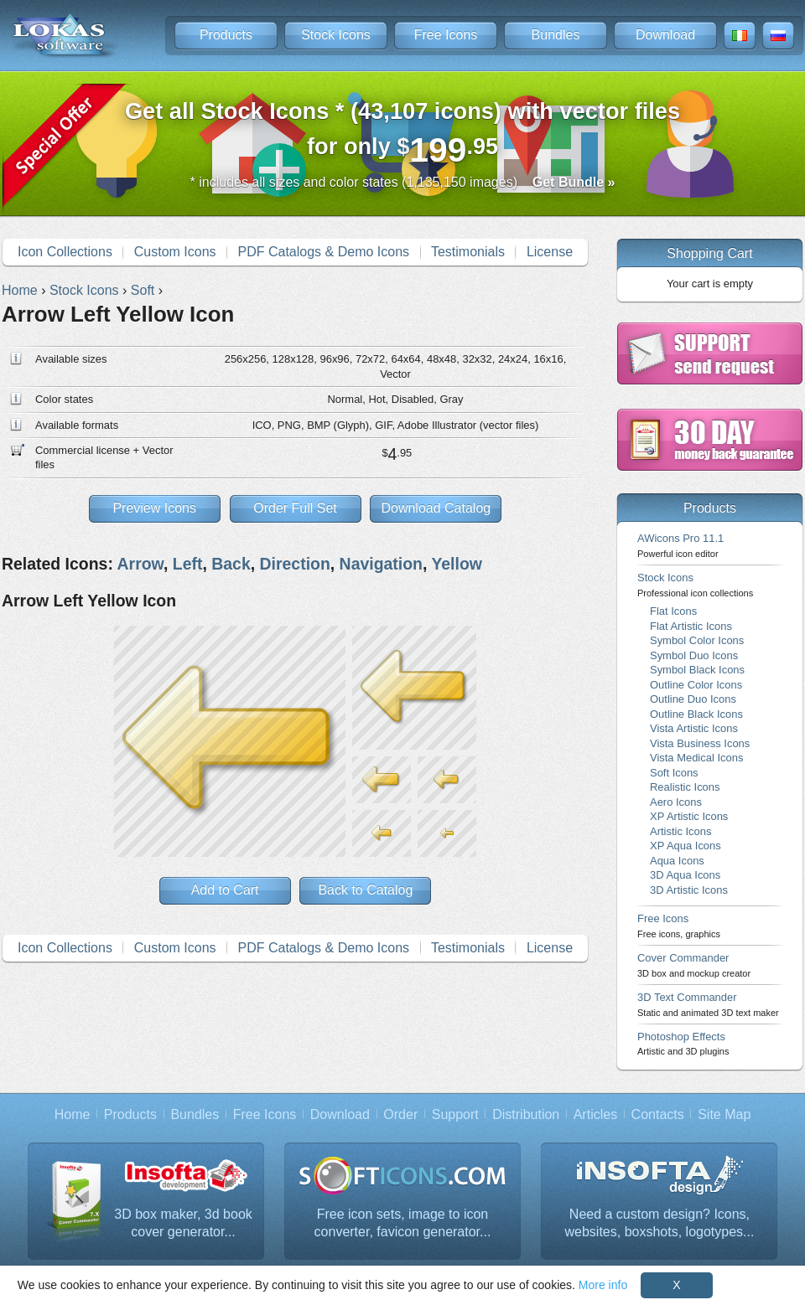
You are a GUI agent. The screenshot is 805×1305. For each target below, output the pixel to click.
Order (400, 1114)
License (550, 252)
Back (230, 563)
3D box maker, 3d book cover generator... (183, 1223)
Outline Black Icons (696, 714)
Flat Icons (673, 611)
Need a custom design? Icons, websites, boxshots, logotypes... (660, 1223)
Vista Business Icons (700, 743)
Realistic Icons (685, 787)
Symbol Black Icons (697, 669)
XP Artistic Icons (689, 816)
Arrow (140, 563)
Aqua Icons (677, 860)
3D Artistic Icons (689, 890)
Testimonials (468, 252)
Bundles (556, 35)
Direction (295, 563)
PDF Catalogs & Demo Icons (324, 252)
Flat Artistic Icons (691, 626)
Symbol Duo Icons (694, 655)
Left (188, 563)
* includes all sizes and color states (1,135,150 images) (402, 182)
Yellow (456, 563)
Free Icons (446, 35)
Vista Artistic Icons (694, 728)
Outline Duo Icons (693, 699)
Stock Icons (336, 35)
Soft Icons (674, 772)
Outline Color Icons (696, 684)
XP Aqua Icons (685, 845)
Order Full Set (295, 508)
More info (603, 1285)
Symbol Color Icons (697, 640)
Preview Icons (154, 508)
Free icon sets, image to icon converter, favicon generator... (402, 1223)
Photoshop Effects (683, 1043)
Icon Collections (65, 252)
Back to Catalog (365, 890)
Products (226, 35)
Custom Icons (175, 252)
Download (665, 35)
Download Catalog (436, 508)
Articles (595, 1114)
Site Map (724, 1114)
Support (455, 1114)
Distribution (525, 1114)
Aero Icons (676, 802)
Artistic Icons (680, 831)
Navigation (381, 563)
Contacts (657, 1114)
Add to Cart (225, 890)
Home (73, 1114)
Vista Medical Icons (696, 757)
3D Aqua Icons (685, 875)
